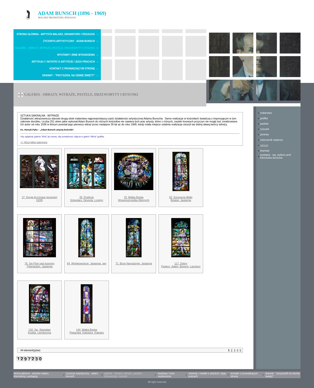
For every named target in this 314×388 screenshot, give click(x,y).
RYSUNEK (264, 129)
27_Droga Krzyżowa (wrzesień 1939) (39, 199)
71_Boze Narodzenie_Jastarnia (134, 263)
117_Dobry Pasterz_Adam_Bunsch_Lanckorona (182, 265)
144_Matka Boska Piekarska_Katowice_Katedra (86, 331)
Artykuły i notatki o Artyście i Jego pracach (63, 61)
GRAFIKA (264, 118)
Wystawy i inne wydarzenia (76, 54)
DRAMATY (265, 150)
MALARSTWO (266, 112)
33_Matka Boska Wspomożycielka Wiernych (133, 199)
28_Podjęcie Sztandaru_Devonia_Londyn (86, 199)
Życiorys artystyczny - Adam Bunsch (69, 41)
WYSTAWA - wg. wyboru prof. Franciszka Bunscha (276, 156)
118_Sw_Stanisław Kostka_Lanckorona (39, 331)
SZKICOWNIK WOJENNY (271, 139)
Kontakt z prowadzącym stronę (72, 68)
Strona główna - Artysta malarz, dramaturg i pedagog (56, 34)
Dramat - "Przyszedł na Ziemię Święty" (68, 75)
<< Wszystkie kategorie (33, 142)
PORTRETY (264, 134)
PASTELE (264, 123)
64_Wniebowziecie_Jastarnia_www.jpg (89, 263)
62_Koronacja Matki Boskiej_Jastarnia (180, 199)
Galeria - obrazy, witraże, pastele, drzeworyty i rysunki (55, 48)
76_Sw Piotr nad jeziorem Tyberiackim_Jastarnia (39, 265)
